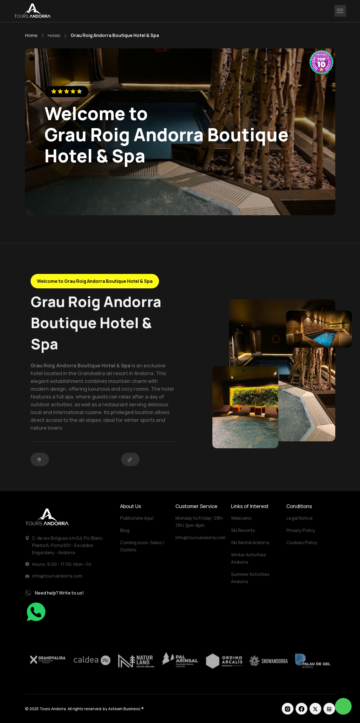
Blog (125, 530)
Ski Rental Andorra (250, 542)
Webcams (241, 518)
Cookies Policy (301, 542)
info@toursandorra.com (57, 576)
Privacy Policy (300, 530)
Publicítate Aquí (136, 518)
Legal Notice (299, 518)
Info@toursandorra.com (200, 537)
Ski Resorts (243, 530)
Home (31, 35)
